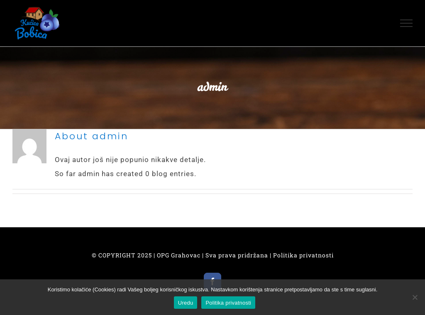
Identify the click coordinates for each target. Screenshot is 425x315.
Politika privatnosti (303, 255)
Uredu (185, 303)
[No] (414, 297)
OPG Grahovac (178, 255)
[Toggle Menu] (406, 23)
